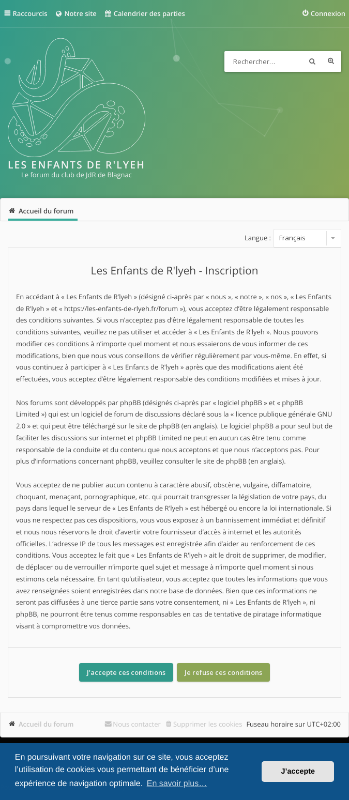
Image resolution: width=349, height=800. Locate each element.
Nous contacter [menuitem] (137, 724)
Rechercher (312, 61)
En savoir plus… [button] (177, 783)
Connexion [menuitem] (328, 13)
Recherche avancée (331, 61)
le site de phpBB (154, 425)
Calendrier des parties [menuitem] (144, 13)
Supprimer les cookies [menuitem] (207, 724)
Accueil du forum (46, 724)
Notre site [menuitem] (75, 13)
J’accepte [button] (298, 771)
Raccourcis (30, 13)
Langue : (258, 237)
